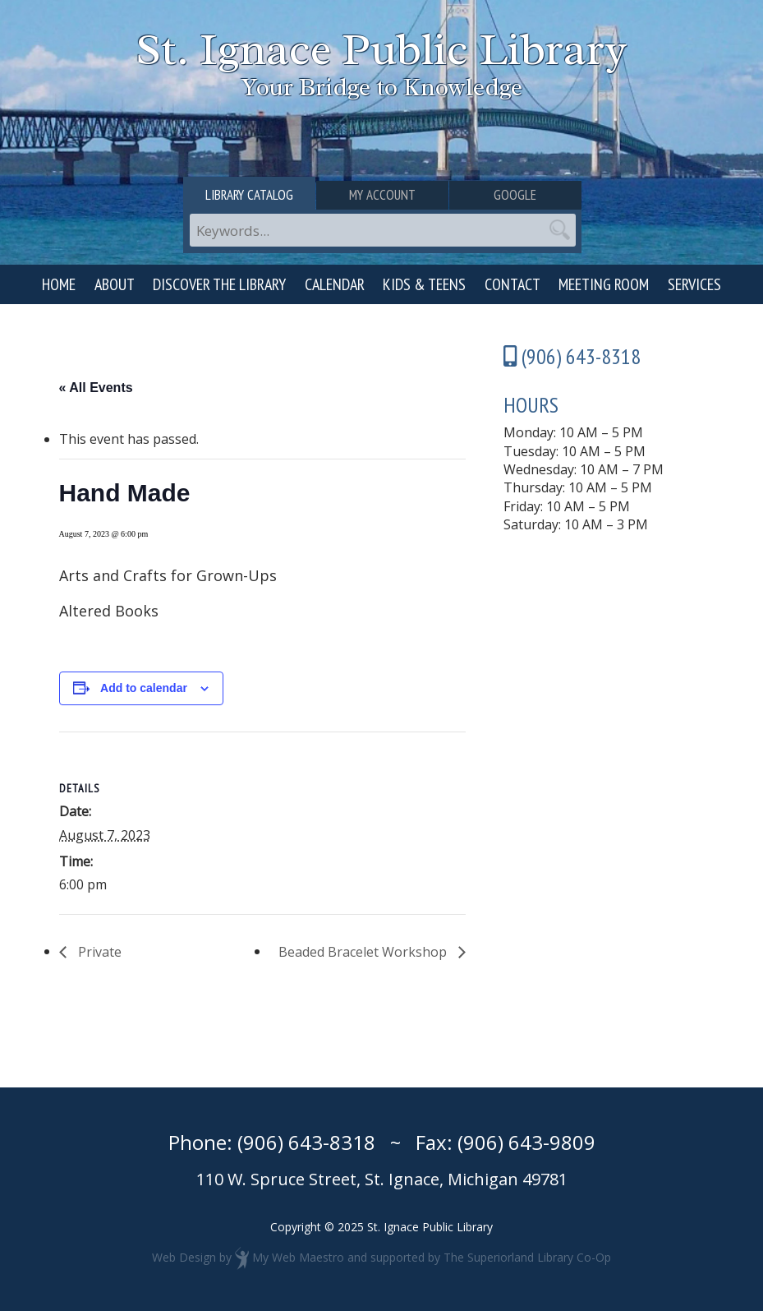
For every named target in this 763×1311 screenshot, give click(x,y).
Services (694, 284)
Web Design (184, 1257)
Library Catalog (249, 195)
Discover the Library (219, 284)
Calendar (335, 284)
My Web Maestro (298, 1257)
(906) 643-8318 (306, 1142)
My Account (382, 195)
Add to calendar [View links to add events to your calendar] (143, 688)
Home (59, 284)
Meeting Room (603, 284)
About (114, 284)
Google (515, 195)
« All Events (96, 388)
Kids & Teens (424, 284)
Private (98, 952)
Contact (512, 284)
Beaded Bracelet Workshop (364, 952)
